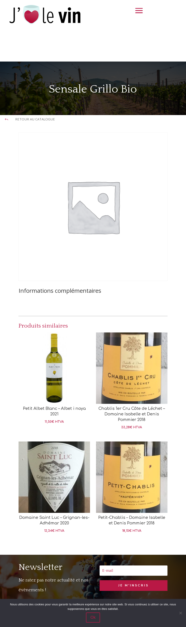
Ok (93, 617)
